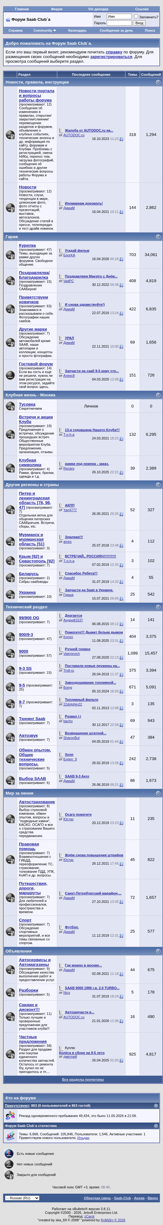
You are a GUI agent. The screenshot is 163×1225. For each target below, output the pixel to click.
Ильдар (83, 1138)
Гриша (68, 595)
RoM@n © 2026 (113, 1220)
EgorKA (69, 255)
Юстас (68, 819)
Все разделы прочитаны (83, 1079)
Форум (57, 9)
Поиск (150, 30)
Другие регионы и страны (32, 484)
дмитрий (70, 1056)
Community (45, 30)
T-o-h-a (68, 434)
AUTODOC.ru (74, 135)
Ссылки (142, 9)
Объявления (19, 951)
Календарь (77, 30)
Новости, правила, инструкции (37, 82)
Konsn (68, 637)
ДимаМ (69, 208)
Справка (15, 30)
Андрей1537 (73, 620)
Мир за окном (19, 793)
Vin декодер (98, 9)
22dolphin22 (72, 704)
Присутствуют (17, 1105)
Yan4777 (70, 510)
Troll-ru (68, 670)
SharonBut (71, 738)
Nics (66, 992)
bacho (68, 721)
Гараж (12, 236)
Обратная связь (97, 1198)
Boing (67, 687)
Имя (97, 16)
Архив (139, 1198)
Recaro (68, 468)
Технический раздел (26, 607)
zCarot (89, 1216)
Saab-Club (122, 1198)
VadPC (68, 281)
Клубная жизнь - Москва (30, 395)
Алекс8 (69, 375)
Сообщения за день (116, 30)
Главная (22, 9)
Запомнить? (146, 17)
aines (67, 541)
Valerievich (71, 653)
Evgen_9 (70, 759)
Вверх (153, 1198)
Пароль (100, 23)
